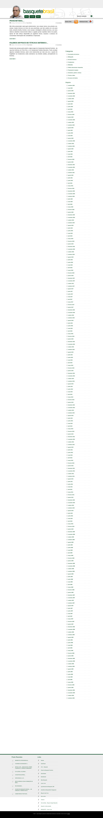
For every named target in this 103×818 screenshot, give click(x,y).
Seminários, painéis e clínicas (74, 72)
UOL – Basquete (44, 766)
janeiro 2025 (70, 90)
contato (68, 813)
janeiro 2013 (70, 434)
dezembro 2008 (71, 563)
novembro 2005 (71, 661)
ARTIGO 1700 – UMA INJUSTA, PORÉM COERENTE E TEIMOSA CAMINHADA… (23, 767)
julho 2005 (70, 671)
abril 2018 (70, 267)
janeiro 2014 (70, 402)
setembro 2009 (71, 539)
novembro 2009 (71, 534)
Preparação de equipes (73, 70)
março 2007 (70, 618)
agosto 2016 (70, 320)
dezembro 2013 (71, 404)
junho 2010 (70, 515)
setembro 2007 (71, 603)
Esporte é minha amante (46, 806)
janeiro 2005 (70, 687)
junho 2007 (70, 610)
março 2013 (70, 428)
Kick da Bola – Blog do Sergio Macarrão (49, 802)
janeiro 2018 (70, 275)
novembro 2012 (71, 439)
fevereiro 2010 (71, 526)
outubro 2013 (71, 410)
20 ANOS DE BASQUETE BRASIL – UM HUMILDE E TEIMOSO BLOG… (23, 790)
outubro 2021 (71, 169)
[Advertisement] (51, 4)
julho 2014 (70, 386)
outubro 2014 (71, 378)
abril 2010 (70, 521)
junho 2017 (70, 294)
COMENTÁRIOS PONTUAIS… (21, 793)
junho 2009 (70, 547)
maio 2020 (70, 201)
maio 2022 (70, 154)
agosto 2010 (70, 510)
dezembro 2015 (71, 341)
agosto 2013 (70, 415)
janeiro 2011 (70, 497)
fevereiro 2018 (71, 272)
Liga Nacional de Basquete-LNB (47, 786)
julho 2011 (70, 481)
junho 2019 (70, 230)
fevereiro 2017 (71, 304)
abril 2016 (70, 331)
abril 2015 (70, 362)
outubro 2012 (71, 441)
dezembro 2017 (71, 278)
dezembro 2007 (71, 595)
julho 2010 (70, 513)
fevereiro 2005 (71, 684)
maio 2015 (70, 360)
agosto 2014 (70, 383)
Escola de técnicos (72, 59)
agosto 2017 (70, 288)
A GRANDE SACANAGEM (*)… (21, 763)
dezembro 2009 (71, 531)
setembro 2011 (71, 476)
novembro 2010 (71, 502)
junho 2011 (70, 484)
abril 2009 (70, 552)
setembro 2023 (71, 125)
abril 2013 (70, 426)
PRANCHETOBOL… (17, 21)
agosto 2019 (70, 225)
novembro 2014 (71, 375)
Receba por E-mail (83, 21)
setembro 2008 (71, 571)
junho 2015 (70, 357)
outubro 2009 (71, 536)
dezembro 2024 (71, 93)
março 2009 (70, 555)
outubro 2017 (71, 283)
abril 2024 (70, 109)
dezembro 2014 (71, 373)
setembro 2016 (71, 317)
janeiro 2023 (70, 138)
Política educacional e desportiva (75, 67)
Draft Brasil (43, 763)
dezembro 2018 (71, 246)
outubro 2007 (71, 600)
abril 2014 (70, 394)
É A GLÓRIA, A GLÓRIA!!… (20, 771)
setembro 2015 (71, 349)
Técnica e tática (71, 75)
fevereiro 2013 (71, 431)
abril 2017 (70, 299)
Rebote (42, 760)
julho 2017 (70, 291)
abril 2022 (70, 156)
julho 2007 (70, 608)
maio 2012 (70, 455)
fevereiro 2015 (71, 367)
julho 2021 (70, 177)
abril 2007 (70, 616)
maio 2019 (70, 233)
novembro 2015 (71, 344)
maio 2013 (70, 423)
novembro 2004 (71, 692)
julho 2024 (70, 103)
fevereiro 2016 (71, 336)
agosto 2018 (70, 257)
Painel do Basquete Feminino (47, 770)
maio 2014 (70, 391)
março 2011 (70, 492)
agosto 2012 (70, 447)
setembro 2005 (71, 666)
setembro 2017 (71, 286)
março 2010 (70, 523)
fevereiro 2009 (71, 558)
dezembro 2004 (71, 690)
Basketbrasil (43, 776)
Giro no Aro (43, 796)
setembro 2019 (71, 222)
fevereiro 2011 (71, 494)
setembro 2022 (71, 146)
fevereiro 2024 (71, 114)
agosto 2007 (70, 605)
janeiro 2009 (70, 560)
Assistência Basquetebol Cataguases (48, 789)
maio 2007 (70, 613)
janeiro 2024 (70, 117)
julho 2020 (70, 198)
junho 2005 (70, 674)
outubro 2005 (71, 663)
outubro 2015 (71, 346)
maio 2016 (70, 328)
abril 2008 (70, 584)
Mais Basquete (44, 780)
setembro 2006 (71, 634)
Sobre (38, 16)
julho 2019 (70, 228)
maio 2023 (70, 135)
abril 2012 (70, 457)
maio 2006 (70, 645)
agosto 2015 (70, 352)
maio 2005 (70, 676)
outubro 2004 (71, 695)
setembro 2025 (71, 85)
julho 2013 (70, 418)
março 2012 (70, 460)
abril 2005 (70, 679)
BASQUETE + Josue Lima (46, 809)
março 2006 (70, 650)
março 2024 (70, 111)
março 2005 (70, 682)
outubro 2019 (71, 220)
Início (26, 16)
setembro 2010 (71, 507)
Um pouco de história (73, 78)
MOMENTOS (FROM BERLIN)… (22, 760)
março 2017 (70, 301)
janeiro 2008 (70, 592)
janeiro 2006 (70, 655)
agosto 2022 (70, 148)
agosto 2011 (70, 478)
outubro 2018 (71, 251)
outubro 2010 (71, 505)
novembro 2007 (71, 597)
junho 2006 (70, 642)
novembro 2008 (71, 566)
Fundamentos (71, 62)
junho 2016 (70, 325)
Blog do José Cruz (45, 793)
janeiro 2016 (70, 338)
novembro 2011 (71, 470)
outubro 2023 (71, 122)
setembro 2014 (71, 381)
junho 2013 (70, 420)
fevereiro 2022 (71, 159)
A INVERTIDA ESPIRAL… (20, 774)
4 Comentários (59, 22)
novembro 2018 (71, 249)
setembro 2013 (71, 412)
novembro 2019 (71, 217)
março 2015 (70, 365)
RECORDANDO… (19, 785)
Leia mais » (13, 38)
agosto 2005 (70, 669)
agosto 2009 (70, 542)
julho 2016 (70, 323)
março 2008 (70, 587)
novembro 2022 (71, 140)
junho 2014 (70, 389)
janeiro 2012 (70, 465)
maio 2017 (70, 296)
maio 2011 (70, 486)
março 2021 (70, 185)
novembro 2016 (71, 312)
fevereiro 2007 (71, 621)
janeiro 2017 (70, 307)
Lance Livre (43, 783)
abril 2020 (70, 204)
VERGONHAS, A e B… (20, 778)
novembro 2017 (71, 280)
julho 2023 (70, 130)
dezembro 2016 (71, 309)
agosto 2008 (70, 573)
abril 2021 (70, 183)
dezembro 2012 (71, 436)
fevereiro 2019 (71, 241)
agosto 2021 (70, 175)
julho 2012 (70, 449)
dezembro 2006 (71, 626)
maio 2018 (70, 265)
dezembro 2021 (71, 164)
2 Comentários (59, 44)
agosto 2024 (70, 101)
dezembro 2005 (71, 658)
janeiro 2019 (70, 243)
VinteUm (42, 799)
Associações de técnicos (73, 54)
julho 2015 (70, 354)
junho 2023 (70, 132)
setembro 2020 (71, 196)
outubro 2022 (71, 143)
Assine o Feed (68, 21)
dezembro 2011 (71, 468)
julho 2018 (70, 259)
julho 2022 (70, 151)
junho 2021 (70, 180)
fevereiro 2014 (71, 399)
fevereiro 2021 (71, 188)
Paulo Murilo (29, 22)
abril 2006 (70, 647)
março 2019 (70, 238)
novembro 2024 (71, 96)
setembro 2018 (71, 254)
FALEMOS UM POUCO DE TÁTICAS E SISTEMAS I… (29, 43)
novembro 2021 (71, 167)
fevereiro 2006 (71, 653)
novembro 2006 (71, 629)
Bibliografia (70, 56)
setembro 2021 (71, 172)
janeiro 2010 (70, 529)
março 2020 (70, 206)
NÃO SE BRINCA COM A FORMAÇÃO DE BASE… (24, 782)
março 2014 (70, 397)
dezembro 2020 (71, 191)
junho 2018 (70, 262)
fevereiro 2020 (71, 209)
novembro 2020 (71, 193)
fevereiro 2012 (71, 463)
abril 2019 (70, 235)
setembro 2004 (71, 698)
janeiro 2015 (70, 370)
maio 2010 (70, 518)
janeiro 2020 (70, 212)
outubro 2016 (71, 315)
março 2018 (70, 270)
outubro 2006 (71, 632)
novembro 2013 (71, 407)
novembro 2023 (71, 119)
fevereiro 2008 (71, 589)
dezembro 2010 (71, 500)
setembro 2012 (71, 444)
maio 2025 (70, 88)
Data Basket (43, 773)
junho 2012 (70, 452)
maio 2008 (70, 581)
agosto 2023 (70, 127)
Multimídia (70, 64)
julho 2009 (70, 544)
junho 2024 (70, 106)
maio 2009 (70, 550)
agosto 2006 (70, 637)
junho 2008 (70, 579)
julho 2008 (70, 576)
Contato (32, 16)
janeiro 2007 (70, 624)
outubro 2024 (71, 98)
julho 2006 (70, 639)
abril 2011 (70, 489)
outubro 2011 (71, 473)
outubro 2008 (71, 568)
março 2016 (70, 333)
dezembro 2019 (71, 214)
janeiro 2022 (70, 162)
